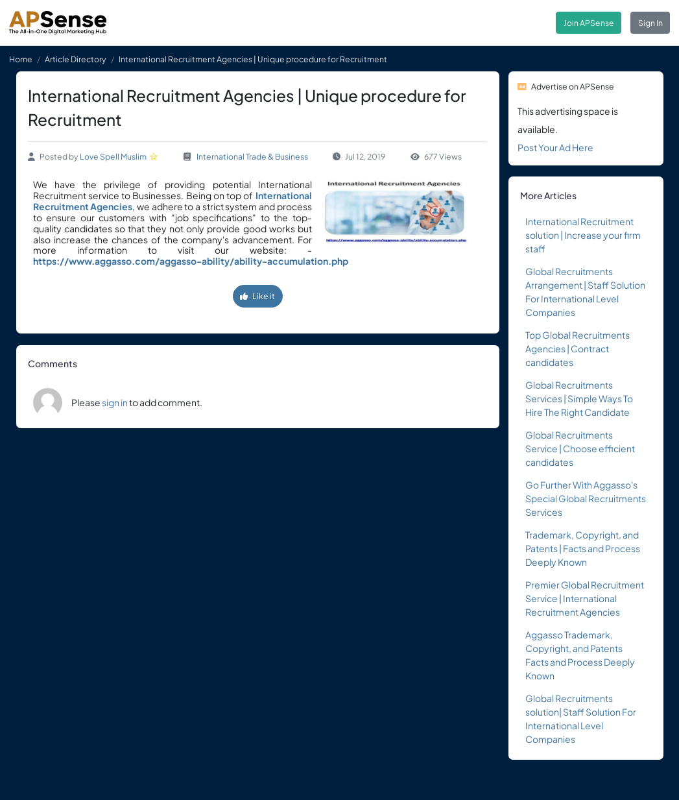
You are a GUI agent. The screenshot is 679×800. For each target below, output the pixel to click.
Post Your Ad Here (555, 147)
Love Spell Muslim (113, 156)
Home (20, 59)
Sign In (650, 23)
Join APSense (589, 23)
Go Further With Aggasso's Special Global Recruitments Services (585, 498)
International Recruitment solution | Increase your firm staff (583, 234)
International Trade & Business (252, 156)
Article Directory (75, 59)
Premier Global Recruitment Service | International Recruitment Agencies (584, 598)
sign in (115, 402)
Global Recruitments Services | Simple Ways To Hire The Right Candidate (579, 398)
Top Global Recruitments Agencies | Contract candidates (577, 348)
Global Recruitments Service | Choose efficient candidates (580, 448)
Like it (257, 296)
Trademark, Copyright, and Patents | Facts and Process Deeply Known (582, 548)
